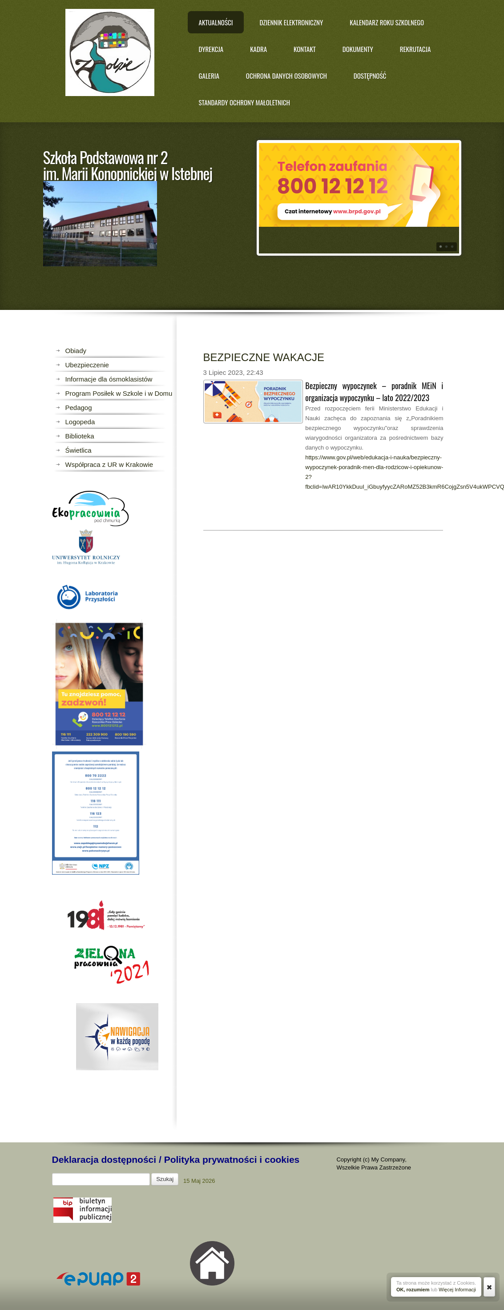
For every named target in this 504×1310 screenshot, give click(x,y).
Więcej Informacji (457, 1289)
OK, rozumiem (413, 1289)
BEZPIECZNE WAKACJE (263, 357)
